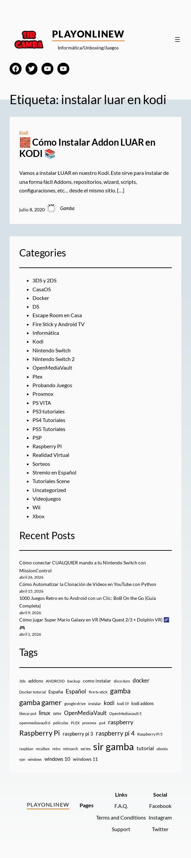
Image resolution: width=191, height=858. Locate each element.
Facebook (160, 806)
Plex (37, 376)
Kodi (23, 133)
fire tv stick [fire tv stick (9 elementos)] (98, 691)
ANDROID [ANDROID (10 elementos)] (55, 681)
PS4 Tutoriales (48, 420)
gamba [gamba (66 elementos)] (120, 690)
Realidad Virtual (50, 455)
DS (35, 306)
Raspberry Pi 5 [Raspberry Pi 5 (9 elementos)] (149, 734)
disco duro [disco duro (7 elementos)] (122, 681)
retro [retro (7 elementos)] (56, 749)
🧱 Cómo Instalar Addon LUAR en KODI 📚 (87, 148)
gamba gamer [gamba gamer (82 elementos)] (40, 702)
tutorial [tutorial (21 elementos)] (145, 748)
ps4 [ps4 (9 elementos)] (102, 722)
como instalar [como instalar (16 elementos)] (97, 680)
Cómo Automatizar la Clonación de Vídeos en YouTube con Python (87, 584)
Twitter (160, 829)
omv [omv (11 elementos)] (57, 713)
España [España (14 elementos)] (55, 691)
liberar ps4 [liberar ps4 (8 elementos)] (27, 713)
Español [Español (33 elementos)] (76, 691)
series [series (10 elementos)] (86, 748)
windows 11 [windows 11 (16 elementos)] (85, 759)
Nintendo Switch (51, 350)
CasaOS (41, 289)
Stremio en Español (54, 472)
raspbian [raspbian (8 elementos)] (26, 749)
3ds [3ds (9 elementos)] (22, 681)
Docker (40, 298)
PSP (37, 437)
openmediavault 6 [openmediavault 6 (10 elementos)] (34, 722)
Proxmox (42, 394)
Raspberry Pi (47, 446)
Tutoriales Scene (51, 481)
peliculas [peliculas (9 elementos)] (60, 722)
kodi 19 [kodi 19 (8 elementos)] (123, 703)
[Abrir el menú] (177, 39)
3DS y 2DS (44, 280)
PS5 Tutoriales (48, 429)
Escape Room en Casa (57, 315)
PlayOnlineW (88, 33)
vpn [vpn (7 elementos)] (22, 759)
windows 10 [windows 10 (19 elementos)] (57, 759)
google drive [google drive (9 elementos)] (75, 703)
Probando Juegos (52, 385)
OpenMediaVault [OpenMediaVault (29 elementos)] (85, 712)
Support (121, 829)
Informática (45, 332)
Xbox (38, 516)
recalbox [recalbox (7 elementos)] (43, 749)
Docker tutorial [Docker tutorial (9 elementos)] (32, 691)
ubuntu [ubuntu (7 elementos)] (162, 749)
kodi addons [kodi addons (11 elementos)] (142, 703)
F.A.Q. (121, 806)
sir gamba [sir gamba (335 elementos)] (113, 746)
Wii (36, 507)
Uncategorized (49, 490)
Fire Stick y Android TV (58, 324)
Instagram (160, 817)
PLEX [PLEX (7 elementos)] (75, 723)
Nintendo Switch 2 (53, 359)
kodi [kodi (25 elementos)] (109, 703)
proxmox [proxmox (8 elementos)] (89, 723)
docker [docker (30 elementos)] (141, 680)
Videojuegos (46, 498)
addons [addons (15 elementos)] (35, 680)
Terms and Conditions (121, 817)
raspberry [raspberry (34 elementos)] (120, 722)
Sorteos (41, 464)
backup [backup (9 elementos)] (73, 681)
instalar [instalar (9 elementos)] (94, 703)
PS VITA (41, 402)
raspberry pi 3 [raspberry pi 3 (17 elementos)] (78, 734)
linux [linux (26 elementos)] (44, 712)
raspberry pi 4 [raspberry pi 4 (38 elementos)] (115, 733)
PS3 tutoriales (48, 411)
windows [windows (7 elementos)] (35, 759)
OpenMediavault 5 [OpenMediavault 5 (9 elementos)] (125, 713)
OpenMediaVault (52, 367)
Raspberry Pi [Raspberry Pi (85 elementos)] (39, 732)
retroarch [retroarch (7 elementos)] (70, 749)
